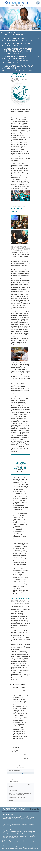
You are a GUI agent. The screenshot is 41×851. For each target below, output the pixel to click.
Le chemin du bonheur (8, 835)
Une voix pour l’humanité (15, 770)
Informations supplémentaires (9, 826)
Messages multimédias (15, 779)
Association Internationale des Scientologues (18, 833)
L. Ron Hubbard (6, 824)
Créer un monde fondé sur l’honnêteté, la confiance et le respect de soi (20, 794)
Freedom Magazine (33, 833)
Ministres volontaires (12, 825)
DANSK (30, 816)
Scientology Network (21, 831)
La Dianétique (13, 831)
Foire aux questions (22, 825)
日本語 (9, 817)
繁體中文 (19, 817)
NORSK (9, 818)
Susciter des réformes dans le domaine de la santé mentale (20, 789)
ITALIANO (18, 819)
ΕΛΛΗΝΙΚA (13, 819)
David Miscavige (6, 832)
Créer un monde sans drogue (16, 773)
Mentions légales (16, 842)
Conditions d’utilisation (7, 842)
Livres (28, 825)
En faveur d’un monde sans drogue (20, 835)
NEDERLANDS (25, 817)
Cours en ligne (33, 825)
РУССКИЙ (14, 817)
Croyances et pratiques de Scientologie (19, 824)
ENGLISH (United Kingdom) (22, 816)
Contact (18, 826)
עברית (5, 817)
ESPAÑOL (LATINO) (22, 818)
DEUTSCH (31, 817)
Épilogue (11, 800)
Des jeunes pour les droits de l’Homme (20, 836)
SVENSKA (14, 818)
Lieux (22, 826)
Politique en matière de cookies (28, 841)
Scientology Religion (31, 831)
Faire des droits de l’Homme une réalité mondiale (19, 785)
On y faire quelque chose (17, 797)
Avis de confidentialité (16, 841)
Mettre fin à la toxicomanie (15, 776)
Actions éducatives (13, 781)
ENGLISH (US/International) (9, 816)
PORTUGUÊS (25, 819)
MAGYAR (5, 818)
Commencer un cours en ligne (17, 832)
